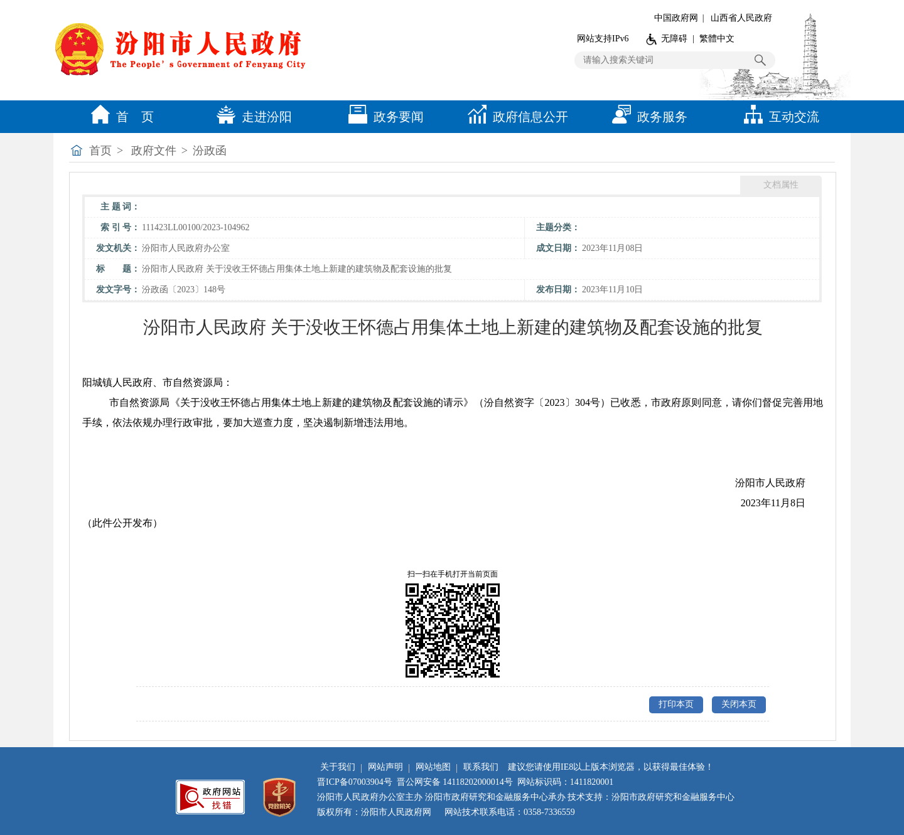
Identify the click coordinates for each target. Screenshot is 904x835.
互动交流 (778, 117)
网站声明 (385, 767)
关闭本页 (738, 704)
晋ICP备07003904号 (354, 782)
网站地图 (433, 767)
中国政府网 (676, 18)
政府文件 (153, 150)
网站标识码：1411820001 (565, 782)
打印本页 (676, 704)
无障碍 (674, 38)
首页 (100, 150)
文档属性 (781, 184)
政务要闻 (383, 117)
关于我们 (337, 767)
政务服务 (646, 117)
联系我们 (480, 767)
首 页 (119, 117)
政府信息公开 (514, 117)
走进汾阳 (251, 117)
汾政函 (210, 150)
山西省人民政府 (741, 18)
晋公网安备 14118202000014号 (455, 782)
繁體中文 (716, 38)
